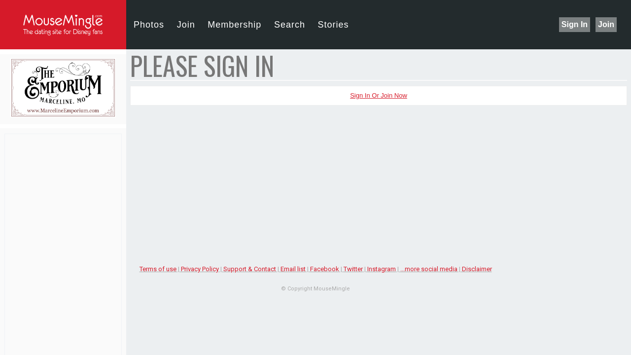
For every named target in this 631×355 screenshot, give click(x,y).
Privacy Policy (200, 269)
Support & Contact (249, 269)
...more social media (428, 269)
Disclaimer (477, 269)
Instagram (381, 269)
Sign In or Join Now (378, 95)
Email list (293, 269)
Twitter (353, 269)
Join (606, 24)
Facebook (324, 269)
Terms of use (158, 269)
